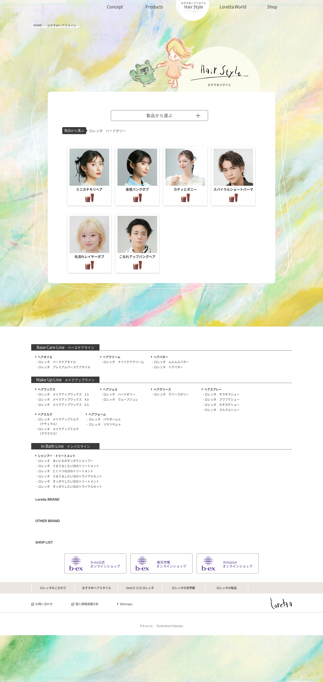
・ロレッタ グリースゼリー (170, 394)
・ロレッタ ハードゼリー (117, 394)
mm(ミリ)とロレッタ (140, 629)
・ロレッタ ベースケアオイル (55, 362)
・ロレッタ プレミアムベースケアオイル (62, 367)
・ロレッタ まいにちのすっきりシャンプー (64, 461)
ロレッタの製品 (227, 629)
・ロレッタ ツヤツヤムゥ (103, 424)
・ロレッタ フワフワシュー (220, 399)
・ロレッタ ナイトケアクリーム (122, 362)
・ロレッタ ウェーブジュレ (119, 399)
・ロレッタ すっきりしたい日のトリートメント (67, 481)
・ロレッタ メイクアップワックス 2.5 (62, 394)
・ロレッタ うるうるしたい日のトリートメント (67, 466)
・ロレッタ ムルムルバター (170, 362)
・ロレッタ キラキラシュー (220, 394)
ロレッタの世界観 (183, 629)
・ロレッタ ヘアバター (167, 367)
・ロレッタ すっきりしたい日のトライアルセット (68, 486)
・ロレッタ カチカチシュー (220, 404)
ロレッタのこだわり (53, 629)
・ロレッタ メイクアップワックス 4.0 (62, 399)
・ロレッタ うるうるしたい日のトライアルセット (68, 476)
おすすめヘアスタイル (96, 629)
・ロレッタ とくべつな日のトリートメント (64, 471)
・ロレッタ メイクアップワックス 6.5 (62, 404)
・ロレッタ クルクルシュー (220, 410)
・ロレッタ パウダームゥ (103, 419)
